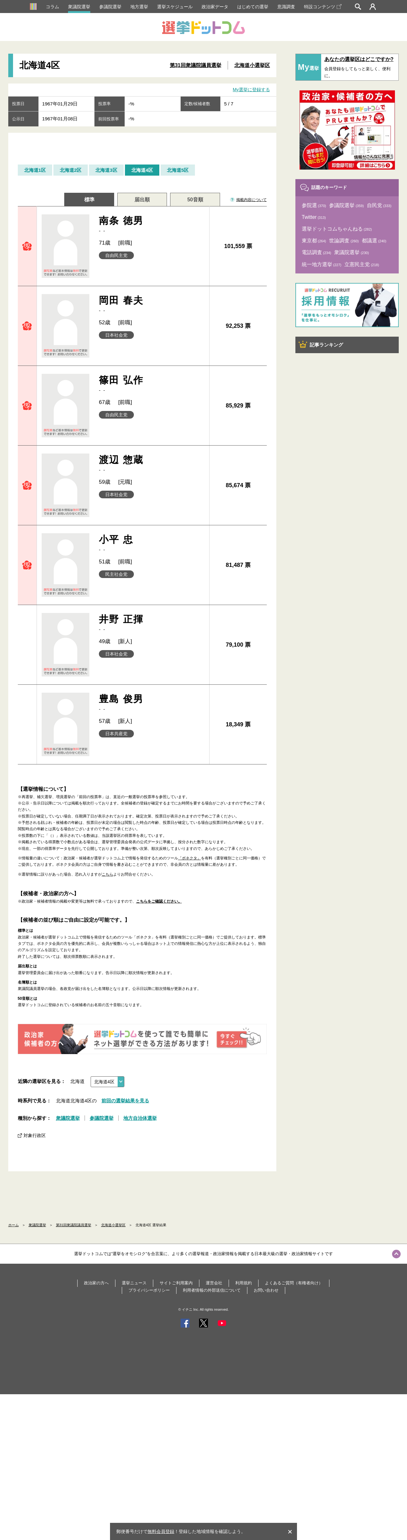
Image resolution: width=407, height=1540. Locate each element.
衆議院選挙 (79, 6)
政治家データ (215, 6)
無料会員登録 (161, 1531)
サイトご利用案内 (176, 1283)
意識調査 (286, 6)
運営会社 (214, 1283)
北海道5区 (178, 170)
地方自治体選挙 (140, 1118)
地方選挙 (139, 6)
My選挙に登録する (251, 89)
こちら (107, 874)
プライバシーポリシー (149, 1290)
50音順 (195, 199)
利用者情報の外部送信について (212, 1290)
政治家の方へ (96, 1283)
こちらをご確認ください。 (159, 901)
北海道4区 (142, 170)
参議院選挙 (110, 6)
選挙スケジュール (175, 6)
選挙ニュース (134, 1283)
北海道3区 (106, 170)
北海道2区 (70, 170)
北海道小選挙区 (252, 65)
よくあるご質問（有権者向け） (294, 1283)
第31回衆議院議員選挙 (195, 65)
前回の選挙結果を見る (125, 1100)
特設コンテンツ (322, 6)
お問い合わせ (266, 1290)
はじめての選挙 (252, 6)
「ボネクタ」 (189, 858)
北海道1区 (35, 170)
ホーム (13, 1225)
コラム (52, 6)
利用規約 (243, 1283)
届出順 (142, 199)
